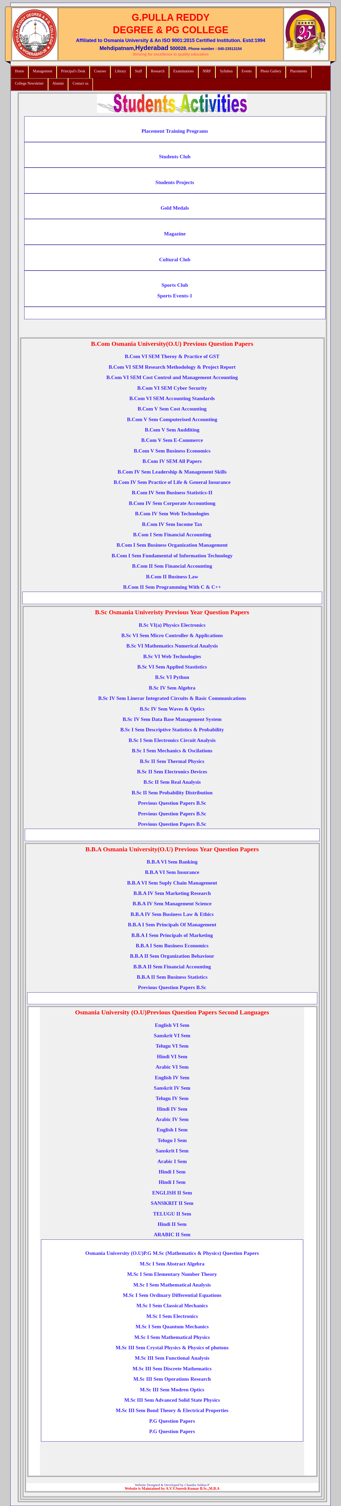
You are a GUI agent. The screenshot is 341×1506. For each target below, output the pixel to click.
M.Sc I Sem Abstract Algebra (172, 1264)
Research (157, 71)
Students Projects (174, 182)
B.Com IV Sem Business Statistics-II (172, 492)
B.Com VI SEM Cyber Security (172, 388)
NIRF (207, 71)
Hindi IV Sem (172, 1109)
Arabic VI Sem (172, 1067)
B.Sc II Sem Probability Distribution (172, 792)
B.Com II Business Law (172, 576)
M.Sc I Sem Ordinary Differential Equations (172, 1295)
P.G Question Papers (172, 1421)
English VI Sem (172, 1025)
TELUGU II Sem (172, 1214)
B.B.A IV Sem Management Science (172, 903)
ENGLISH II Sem (172, 1193)
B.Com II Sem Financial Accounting (172, 566)
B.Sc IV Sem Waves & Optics (172, 709)
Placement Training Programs (174, 131)
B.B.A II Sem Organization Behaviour (172, 956)
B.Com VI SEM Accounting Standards (172, 398)
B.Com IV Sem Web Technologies (172, 513)
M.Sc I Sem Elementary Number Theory (172, 1274)
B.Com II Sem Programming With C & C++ (172, 587)
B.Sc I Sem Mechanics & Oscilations (172, 750)
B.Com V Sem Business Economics (172, 451)
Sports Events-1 (174, 295)
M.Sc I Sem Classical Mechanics (172, 1305)
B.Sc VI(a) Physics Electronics (172, 625)
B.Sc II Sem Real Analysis (172, 782)
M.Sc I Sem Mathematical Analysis (172, 1285)
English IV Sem (172, 1077)
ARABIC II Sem (172, 1234)
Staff (138, 71)
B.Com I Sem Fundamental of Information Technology (172, 555)
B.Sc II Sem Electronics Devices (172, 771)
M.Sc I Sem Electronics (172, 1316)
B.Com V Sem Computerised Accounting (172, 419)
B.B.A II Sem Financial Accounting (172, 966)
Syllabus (226, 71)
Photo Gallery (271, 71)
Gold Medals (175, 208)
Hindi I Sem (172, 1172)
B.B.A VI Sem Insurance (172, 872)
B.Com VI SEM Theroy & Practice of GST (172, 356)
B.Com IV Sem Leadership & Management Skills (172, 472)
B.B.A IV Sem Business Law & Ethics (172, 914)
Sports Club (174, 285)
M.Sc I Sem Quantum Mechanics (172, 1326)
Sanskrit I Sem (172, 1151)
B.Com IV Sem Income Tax (172, 524)
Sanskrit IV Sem (172, 1088)
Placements (298, 71)
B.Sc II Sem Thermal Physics (172, 761)
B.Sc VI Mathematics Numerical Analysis (172, 646)
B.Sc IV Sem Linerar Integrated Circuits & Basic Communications (172, 698)
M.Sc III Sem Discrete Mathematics (172, 1368)
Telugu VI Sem (172, 1046)
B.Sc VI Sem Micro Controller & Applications (172, 635)
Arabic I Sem (172, 1161)
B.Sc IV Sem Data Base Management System (172, 719)
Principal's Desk (73, 71)
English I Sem (172, 1129)
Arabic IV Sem (172, 1119)
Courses (100, 71)
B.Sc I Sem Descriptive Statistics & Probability (172, 729)
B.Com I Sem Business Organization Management (172, 545)
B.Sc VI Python (172, 677)
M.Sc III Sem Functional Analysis (172, 1358)
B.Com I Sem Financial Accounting (172, 534)
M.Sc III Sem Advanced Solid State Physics (172, 1400)
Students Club (175, 156)
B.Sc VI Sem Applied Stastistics (172, 667)
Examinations (183, 71)
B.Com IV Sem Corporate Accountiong (172, 503)
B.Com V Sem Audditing (172, 430)
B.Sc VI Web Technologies (172, 656)
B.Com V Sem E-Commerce (172, 440)
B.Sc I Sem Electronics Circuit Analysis (172, 740)
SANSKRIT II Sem (172, 1203)
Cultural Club (174, 259)
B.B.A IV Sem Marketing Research (172, 893)
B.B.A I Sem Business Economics (172, 945)
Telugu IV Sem (172, 1098)
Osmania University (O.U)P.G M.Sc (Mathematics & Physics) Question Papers (172, 1253)
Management (42, 71)
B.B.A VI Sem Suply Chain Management (172, 883)
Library (120, 71)
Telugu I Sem (172, 1140)
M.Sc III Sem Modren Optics (172, 1389)
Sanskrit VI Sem (172, 1035)
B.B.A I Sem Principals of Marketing (172, 935)
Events (247, 71)
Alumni (58, 83)
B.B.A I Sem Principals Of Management (172, 924)
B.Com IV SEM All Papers (172, 461)
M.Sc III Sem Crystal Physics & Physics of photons (172, 1347)
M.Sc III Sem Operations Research (172, 1379)
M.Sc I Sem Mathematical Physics (172, 1337)
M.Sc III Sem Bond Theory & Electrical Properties (172, 1410)
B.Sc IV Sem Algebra (172, 688)
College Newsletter (29, 83)
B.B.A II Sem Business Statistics (172, 977)
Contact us (80, 83)
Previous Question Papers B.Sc (172, 803)
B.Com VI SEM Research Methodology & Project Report (172, 367)
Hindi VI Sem (172, 1056)
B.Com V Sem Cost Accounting (172, 409)
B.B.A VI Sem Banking (172, 862)
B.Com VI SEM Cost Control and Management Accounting (172, 377)
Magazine (174, 234)
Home (19, 71)
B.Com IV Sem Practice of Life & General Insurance (172, 482)
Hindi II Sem (172, 1224)
